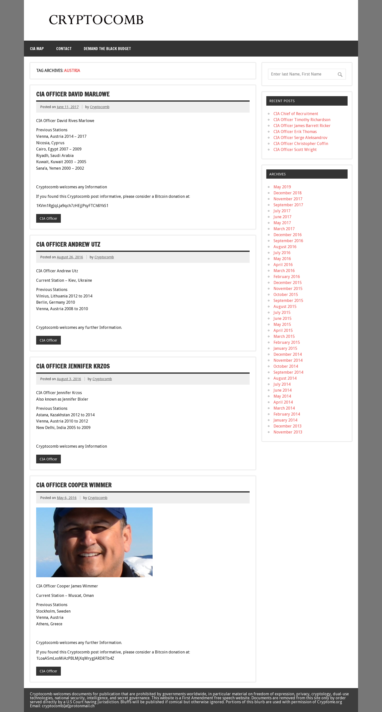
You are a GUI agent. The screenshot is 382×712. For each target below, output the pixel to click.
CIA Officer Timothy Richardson (302, 119)
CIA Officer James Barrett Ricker (302, 125)
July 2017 (282, 211)
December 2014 (288, 354)
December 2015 (288, 282)
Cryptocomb (99, 107)
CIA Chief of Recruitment (296, 113)
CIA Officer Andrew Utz (68, 244)
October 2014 (286, 366)
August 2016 (285, 246)
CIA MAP (37, 48)
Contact (64, 48)
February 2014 (287, 414)
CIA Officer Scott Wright (295, 149)
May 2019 (282, 187)
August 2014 (285, 378)
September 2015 (288, 300)
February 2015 (287, 342)
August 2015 (285, 306)
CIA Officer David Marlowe (72, 94)
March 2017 (284, 228)
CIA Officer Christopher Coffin (301, 143)
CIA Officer (48, 218)
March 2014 (284, 408)
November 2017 (288, 199)
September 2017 (288, 205)
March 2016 (284, 270)
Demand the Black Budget (107, 48)
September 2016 (288, 240)
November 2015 (288, 288)
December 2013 (288, 426)
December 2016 (288, 234)
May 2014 (282, 396)
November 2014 (288, 360)
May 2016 (282, 258)
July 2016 (282, 252)
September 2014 (288, 372)
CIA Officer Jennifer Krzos (73, 366)
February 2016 (287, 276)
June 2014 (282, 390)
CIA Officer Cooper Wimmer (73, 485)
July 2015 (282, 312)
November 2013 (288, 432)
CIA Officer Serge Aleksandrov (300, 137)
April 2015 (283, 330)
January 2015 (285, 348)
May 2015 (282, 324)
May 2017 (282, 222)
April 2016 (283, 264)
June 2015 (282, 318)
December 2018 (288, 193)
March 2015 (284, 336)
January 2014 (285, 420)
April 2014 (283, 402)
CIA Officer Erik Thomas (295, 131)
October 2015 (286, 294)
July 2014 (282, 384)
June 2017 (282, 216)
